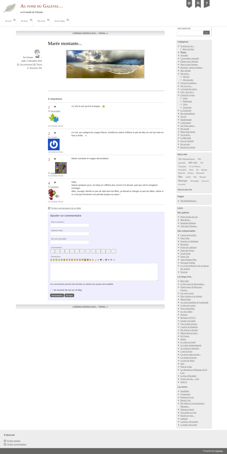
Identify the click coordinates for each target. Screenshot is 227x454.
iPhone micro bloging (189, 61)
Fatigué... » (103, 33)
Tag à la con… (186, 86)
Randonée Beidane (188, 223)
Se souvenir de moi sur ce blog (68, 290)
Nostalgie (194, 181)
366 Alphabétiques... (188, 201)
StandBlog (184, 391)
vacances (181, 184)
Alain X (183, 382)
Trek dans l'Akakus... (189, 226)
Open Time (185, 238)
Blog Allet (184, 281)
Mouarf (202, 177)
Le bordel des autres (188, 89)
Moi (195, 177)
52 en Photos (194, 166)
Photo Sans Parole (187, 132)
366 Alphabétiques (186, 159)
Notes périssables (187, 308)
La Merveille (185, 138)
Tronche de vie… (187, 46)
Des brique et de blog (189, 330)
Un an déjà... (185, 135)
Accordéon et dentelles (189, 348)
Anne (53, 173)
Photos (39, 64)
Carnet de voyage (187, 95)
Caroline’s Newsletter (189, 422)
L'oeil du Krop (186, 351)
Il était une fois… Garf (189, 379)
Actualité (184, 55)
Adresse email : (57, 230)
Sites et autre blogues (189, 64)
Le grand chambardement (190, 345)
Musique (182, 180)
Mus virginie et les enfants (191, 296)
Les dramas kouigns (188, 358)
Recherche (184, 28)
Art (197, 170)
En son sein (185, 144)
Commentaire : (57, 247)
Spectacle (205, 181)
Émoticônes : (56, 257)
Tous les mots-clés (184, 189)
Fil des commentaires (16, 444)
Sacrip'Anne (185, 253)
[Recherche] (190, 33)
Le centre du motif (188, 342)
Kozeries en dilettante (189, 241)
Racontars (184, 244)
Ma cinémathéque (187, 113)
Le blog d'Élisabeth (188, 376)
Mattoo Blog (185, 299)
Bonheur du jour (187, 397)
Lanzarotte (187, 107)
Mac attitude (185, 71)
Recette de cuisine (187, 147)
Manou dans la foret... (189, 333)
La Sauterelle (185, 110)
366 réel (186, 77)
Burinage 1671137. (188, 318)
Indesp (183, 339)
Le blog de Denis (187, 361)
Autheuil (184, 419)
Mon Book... (185, 220)
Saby (182, 364)
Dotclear (183, 272)
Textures (183, 315)
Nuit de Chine (186, 367)
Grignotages (185, 394)
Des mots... (185, 74)
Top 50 (183, 117)
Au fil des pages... (187, 126)
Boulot (191, 173)
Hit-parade (184, 129)
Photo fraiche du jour (189, 217)
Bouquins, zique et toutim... (191, 67)
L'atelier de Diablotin (189, 327)
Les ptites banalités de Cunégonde (194, 302)
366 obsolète (188, 80)
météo (188, 177)
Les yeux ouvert (186, 293)
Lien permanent (26, 64)
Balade (204, 170)
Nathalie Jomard (187, 409)
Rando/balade (186, 120)
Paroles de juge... (187, 416)
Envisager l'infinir (187, 263)
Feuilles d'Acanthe (188, 321)
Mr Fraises (184, 336)
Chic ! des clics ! (187, 92)
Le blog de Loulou (188, 305)
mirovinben (55, 111)
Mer (40, 68)
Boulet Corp (185, 400)
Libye (185, 104)
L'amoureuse (185, 123)
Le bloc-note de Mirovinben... (192, 284)
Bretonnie (34, 68)
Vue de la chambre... (188, 83)
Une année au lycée (188, 413)
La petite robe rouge (188, 425)
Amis (191, 170)
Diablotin (55, 187)
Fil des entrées (13, 441)
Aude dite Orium (187, 250)
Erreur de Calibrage (188, 247)
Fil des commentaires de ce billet (66, 208)
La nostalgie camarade (189, 58)
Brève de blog (188, 49)
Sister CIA (184, 257)
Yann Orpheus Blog (188, 260)
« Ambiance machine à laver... (84, 33)
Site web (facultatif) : (59, 239)
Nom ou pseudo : (58, 222)
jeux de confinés (187, 141)
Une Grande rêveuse (188, 324)
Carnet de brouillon (188, 235)
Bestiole (181, 173)
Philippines (187, 101)
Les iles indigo (186, 312)
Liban (185, 98)
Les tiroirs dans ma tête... (190, 354)
